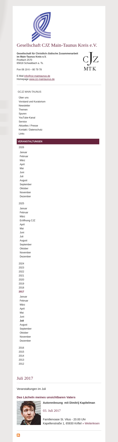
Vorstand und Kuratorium (32, 101)
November (25, 192)
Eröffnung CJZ (27, 220)
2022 (21, 271)
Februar (24, 156)
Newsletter (24, 105)
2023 (21, 267)
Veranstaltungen (30, 141)
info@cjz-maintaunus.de (37, 76)
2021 (21, 275)
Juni (22, 172)
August (23, 180)
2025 (21, 203)
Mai (22, 168)
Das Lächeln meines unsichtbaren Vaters (46, 397)
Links (21, 133)
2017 (21, 291)
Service (23, 121)
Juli (21, 176)
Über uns (24, 97)
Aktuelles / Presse (28, 125)
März (22, 160)
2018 (21, 287)
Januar (23, 152)
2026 (21, 147)
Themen (23, 109)
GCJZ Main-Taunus (29, 91)
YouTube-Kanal (27, 117)
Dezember (25, 196)
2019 (21, 283)
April (22, 164)
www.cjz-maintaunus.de (42, 79)
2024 (21, 263)
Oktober (24, 188)
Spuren (23, 113)
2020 (21, 279)
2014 (21, 355)
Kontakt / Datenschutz (30, 129)
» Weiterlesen (90, 423)
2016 (21, 347)
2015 (21, 351)
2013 (21, 359)
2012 (21, 363)
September (26, 184)
